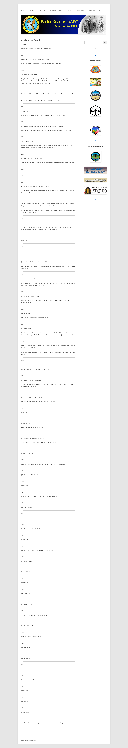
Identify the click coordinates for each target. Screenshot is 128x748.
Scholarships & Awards (55, 10)
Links (100, 10)
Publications (91, 10)
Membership (80, 10)
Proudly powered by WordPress (29, 740)
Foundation (41, 10)
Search (86, 40)
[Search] (105, 42)
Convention (69, 10)
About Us (31, 10)
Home (23, 10)
